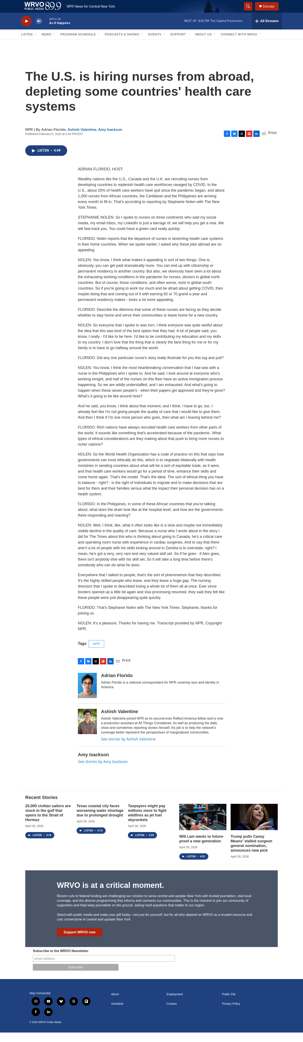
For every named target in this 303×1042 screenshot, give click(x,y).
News (46, 43)
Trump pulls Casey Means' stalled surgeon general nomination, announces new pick (251, 853)
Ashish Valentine (82, 139)
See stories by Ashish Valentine (128, 748)
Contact (171, 1013)
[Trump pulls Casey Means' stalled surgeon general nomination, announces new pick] (254, 826)
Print (272, 142)
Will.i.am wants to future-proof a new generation (201, 848)
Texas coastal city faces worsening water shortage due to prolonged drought (100, 820)
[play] (26, 30)
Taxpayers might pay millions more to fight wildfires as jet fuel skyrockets (147, 822)
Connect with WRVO (239, 43)
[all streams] (267, 30)
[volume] (39, 30)
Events (154, 43)
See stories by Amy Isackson (103, 770)
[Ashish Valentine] (87, 731)
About (115, 1003)
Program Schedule (78, 43)
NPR (96, 653)
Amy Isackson (110, 139)
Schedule (117, 1013)
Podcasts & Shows (122, 43)
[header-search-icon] (250, 11)
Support (178, 43)
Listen (27, 43)
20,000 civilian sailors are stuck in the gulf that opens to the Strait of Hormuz (48, 822)
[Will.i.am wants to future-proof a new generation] (202, 826)
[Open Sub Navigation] (35, 43)
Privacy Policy (231, 1013)
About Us (203, 43)
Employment (174, 1003)
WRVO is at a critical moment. (110, 894)
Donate (271, 11)
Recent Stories (41, 807)
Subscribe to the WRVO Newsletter (61, 960)
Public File (229, 1003)
